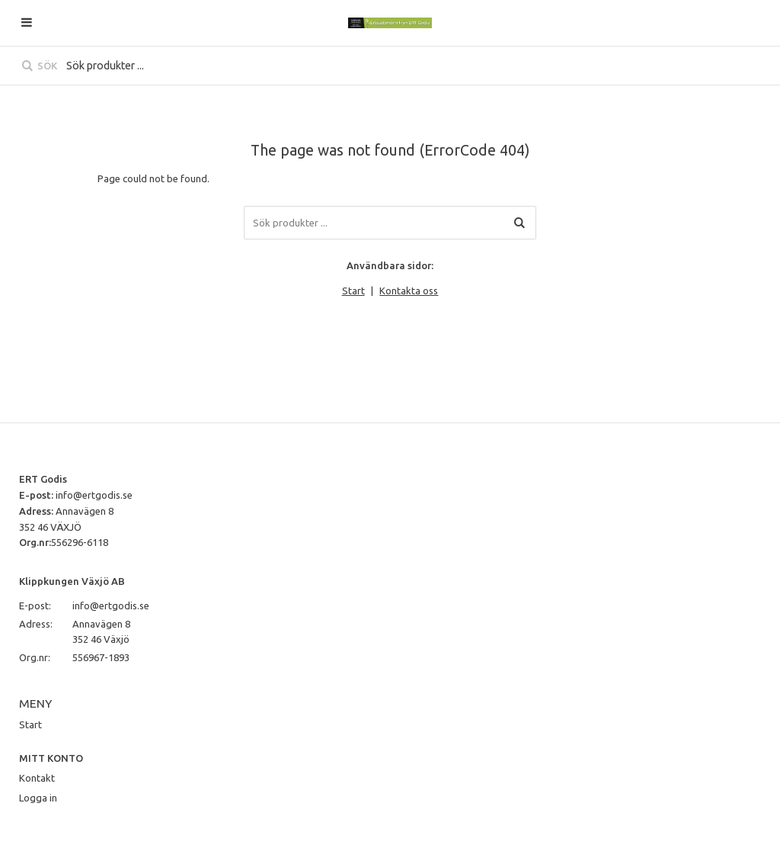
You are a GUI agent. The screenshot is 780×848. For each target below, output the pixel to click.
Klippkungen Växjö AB (72, 581)
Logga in (38, 797)
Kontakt (37, 778)
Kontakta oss (408, 290)
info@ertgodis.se (94, 495)
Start (353, 290)
